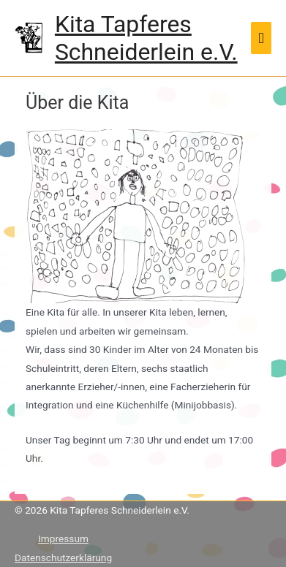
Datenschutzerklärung (63, 557)
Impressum (63, 538)
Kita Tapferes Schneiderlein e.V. (146, 38)
